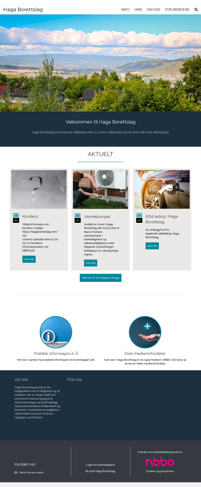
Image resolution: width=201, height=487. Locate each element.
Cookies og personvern (160, 476)
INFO (110, 9)
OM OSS (139, 9)
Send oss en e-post (31, 477)
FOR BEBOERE (162, 9)
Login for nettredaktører (100, 469)
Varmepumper (97, 221)
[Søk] (180, 9)
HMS (123, 9)
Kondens (30, 221)
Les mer (30, 264)
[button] (94, 113)
